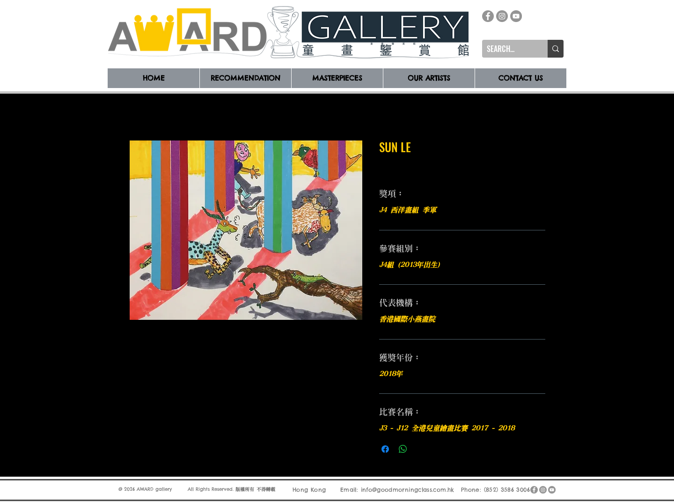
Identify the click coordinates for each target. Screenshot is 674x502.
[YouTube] (516, 16)
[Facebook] (488, 16)
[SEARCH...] (507, 49)
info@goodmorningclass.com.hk (407, 489)
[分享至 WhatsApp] (403, 449)
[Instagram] (502, 16)
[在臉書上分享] (385, 449)
